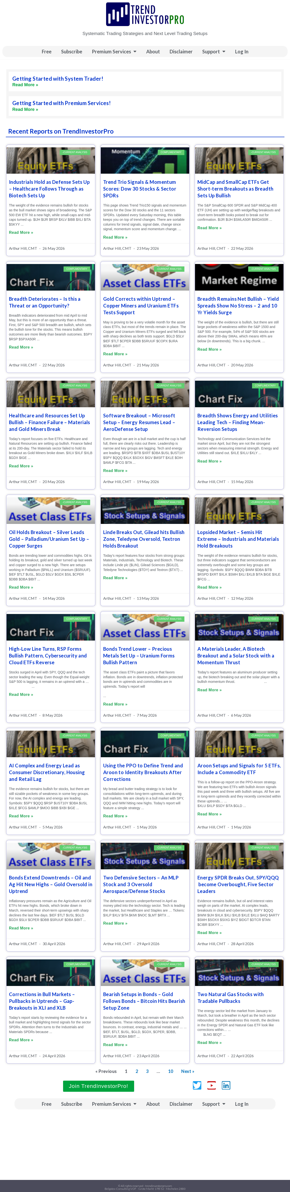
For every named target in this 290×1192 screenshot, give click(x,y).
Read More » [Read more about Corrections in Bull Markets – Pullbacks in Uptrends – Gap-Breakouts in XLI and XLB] (21, 1040)
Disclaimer (181, 51)
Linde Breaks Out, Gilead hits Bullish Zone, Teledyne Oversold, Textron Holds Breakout (144, 539)
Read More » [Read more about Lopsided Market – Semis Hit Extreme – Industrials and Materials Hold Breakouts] (209, 587)
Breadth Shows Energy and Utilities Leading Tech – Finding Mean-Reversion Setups (237, 422)
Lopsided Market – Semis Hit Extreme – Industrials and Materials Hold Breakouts (238, 539)
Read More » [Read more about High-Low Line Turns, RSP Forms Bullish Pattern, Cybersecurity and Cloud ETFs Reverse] (21, 694)
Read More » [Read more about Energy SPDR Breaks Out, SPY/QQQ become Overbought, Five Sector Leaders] (209, 933)
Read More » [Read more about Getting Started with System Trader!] (25, 84)
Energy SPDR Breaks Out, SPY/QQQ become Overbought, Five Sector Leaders (238, 884)
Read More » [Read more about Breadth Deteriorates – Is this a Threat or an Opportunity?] (21, 347)
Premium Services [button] (114, 51)
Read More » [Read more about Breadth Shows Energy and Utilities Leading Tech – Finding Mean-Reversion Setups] (209, 461)
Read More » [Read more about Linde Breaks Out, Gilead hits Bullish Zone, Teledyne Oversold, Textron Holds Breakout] (115, 578)
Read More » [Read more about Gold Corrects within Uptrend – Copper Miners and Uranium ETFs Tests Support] (115, 354)
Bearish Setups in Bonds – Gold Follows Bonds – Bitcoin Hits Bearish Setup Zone (144, 1001)
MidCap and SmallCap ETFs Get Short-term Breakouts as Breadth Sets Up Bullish (235, 188)
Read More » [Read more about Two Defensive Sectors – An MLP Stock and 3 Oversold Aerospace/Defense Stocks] (115, 923)
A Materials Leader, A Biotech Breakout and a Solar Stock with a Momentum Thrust (235, 655)
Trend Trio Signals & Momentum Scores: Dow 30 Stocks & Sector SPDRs (139, 188)
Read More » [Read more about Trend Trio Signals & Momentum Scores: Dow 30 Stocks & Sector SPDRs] (115, 237)
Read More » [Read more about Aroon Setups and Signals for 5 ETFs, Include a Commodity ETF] (209, 814)
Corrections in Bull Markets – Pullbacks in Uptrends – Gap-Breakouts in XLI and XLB (42, 1001)
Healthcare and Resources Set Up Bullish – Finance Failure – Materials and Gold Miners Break (49, 422)
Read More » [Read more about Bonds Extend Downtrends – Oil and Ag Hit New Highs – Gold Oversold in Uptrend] (21, 928)
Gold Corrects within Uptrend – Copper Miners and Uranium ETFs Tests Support (141, 305)
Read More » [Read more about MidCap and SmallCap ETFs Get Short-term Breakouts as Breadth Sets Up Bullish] (209, 228)
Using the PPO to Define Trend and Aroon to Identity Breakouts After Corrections (143, 772)
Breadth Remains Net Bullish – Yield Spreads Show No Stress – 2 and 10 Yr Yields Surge (238, 305)
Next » (187, 1071)
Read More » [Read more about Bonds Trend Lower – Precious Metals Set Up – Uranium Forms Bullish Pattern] (115, 704)
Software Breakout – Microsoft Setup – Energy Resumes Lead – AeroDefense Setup (139, 422)
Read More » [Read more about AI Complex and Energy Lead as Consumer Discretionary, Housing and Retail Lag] (21, 816)
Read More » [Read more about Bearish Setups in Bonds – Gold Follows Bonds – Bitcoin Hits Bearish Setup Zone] (115, 1045)
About (153, 51)
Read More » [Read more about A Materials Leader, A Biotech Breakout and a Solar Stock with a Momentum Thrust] (209, 690)
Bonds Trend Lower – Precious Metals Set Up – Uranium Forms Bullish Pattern (139, 655)
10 (170, 1071)
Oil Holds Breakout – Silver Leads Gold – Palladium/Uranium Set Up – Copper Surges (49, 539)
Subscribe (71, 51)
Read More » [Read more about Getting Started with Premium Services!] (25, 109)
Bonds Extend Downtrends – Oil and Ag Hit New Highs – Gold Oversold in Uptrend (50, 884)
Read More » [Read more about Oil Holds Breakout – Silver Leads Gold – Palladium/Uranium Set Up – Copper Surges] (21, 587)
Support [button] (213, 51)
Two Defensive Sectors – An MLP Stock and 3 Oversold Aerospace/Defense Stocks (141, 884)
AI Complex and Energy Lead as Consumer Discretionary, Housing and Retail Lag (47, 772)
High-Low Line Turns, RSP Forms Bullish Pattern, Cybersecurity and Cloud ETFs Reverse (48, 655)
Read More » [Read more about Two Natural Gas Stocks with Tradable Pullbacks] (209, 1043)
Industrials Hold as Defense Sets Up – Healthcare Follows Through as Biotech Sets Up (49, 188)
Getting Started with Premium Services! (61, 103)
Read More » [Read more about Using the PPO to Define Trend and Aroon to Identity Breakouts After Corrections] (115, 816)
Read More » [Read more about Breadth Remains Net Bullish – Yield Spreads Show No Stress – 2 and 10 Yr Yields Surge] (209, 349)
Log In (241, 51)
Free (46, 51)
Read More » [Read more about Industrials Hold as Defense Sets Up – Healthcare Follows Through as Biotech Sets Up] (21, 232)
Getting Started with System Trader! (57, 78)
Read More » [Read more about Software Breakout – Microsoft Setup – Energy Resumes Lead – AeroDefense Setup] (115, 471)
